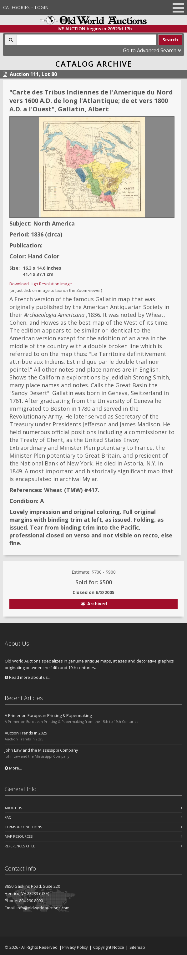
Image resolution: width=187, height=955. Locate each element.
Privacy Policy (75, 947)
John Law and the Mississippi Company (41, 750)
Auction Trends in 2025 (26, 733)
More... (13, 768)
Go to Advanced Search (152, 50)
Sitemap (137, 947)
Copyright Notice (108, 947)
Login (41, 7)
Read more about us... (28, 677)
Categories (16, 7)
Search (170, 40)
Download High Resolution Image (40, 284)
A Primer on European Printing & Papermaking (48, 715)
